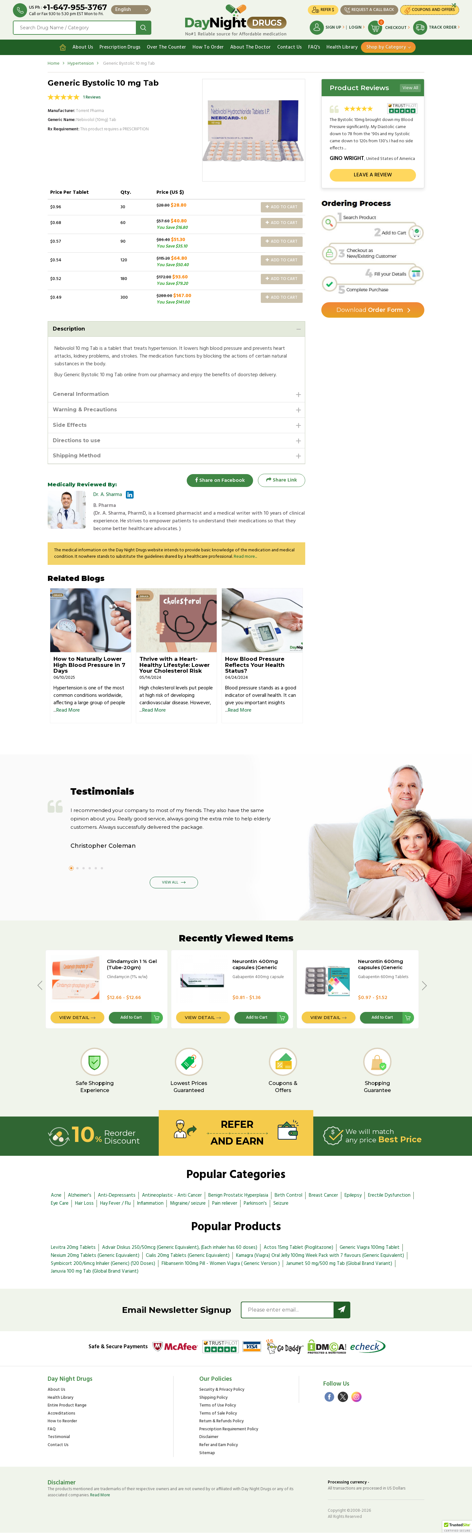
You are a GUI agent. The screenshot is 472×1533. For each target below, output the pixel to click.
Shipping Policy (213, 1398)
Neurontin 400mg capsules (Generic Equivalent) (255, 967)
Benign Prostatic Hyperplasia (238, 1196)
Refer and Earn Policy (218, 1446)
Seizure (280, 1203)
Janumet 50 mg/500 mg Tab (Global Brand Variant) (339, 1263)
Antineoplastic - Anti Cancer (172, 1196)
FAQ (52, 1429)
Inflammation (150, 1203)
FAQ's (314, 47)
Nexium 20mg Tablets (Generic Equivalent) (95, 1255)
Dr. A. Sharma (107, 495)
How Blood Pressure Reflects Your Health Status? (255, 665)
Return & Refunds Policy (221, 1422)
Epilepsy (353, 1196)
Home (54, 63)
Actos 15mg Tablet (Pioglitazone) (298, 1247)
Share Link (281, 480)
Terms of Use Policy (217, 1406)
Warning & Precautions (85, 410)
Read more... (245, 556)
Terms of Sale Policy (218, 1414)
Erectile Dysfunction (389, 1196)
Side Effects (70, 425)
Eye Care (60, 1203)
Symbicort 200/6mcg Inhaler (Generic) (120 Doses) (103, 1263)
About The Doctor (250, 47)
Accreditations (61, 1414)
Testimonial (59, 1438)
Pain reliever (224, 1203)
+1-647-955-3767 (75, 7)
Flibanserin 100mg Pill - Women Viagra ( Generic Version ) (221, 1263)
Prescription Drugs (119, 47)
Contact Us (289, 47)
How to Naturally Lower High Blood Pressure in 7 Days (89, 665)
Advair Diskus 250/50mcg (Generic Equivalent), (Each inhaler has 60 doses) (179, 1247)
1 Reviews (92, 97)
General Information (81, 394)
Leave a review (373, 175)
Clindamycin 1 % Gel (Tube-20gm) (132, 964)
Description (69, 329)
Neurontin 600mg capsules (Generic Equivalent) (380, 967)
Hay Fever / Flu (115, 1203)
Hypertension (81, 63)
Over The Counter (166, 47)
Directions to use (76, 440)
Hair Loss (84, 1203)
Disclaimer (208, 1438)
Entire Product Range (67, 1406)
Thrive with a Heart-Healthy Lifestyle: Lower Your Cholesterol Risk (174, 665)
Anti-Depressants (117, 1196)
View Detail (74, 1017)
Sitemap (207, 1453)
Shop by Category (386, 47)
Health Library (342, 47)
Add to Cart (281, 207)
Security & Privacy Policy (221, 1390)
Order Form (369, 309)
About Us (82, 47)
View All (410, 88)
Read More (68, 710)
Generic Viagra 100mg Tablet (370, 1247)
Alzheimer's (79, 1196)
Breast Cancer (323, 1196)
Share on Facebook (220, 480)
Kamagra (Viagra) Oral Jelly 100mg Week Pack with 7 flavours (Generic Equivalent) (320, 1255)
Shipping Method (77, 456)
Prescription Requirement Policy (228, 1429)
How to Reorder (62, 1422)
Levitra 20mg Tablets (73, 1247)
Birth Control (288, 1196)
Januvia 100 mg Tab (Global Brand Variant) (94, 1272)
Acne (56, 1196)
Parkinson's (255, 1203)
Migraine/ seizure (188, 1203)
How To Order (208, 47)
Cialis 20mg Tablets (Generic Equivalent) (188, 1255)
